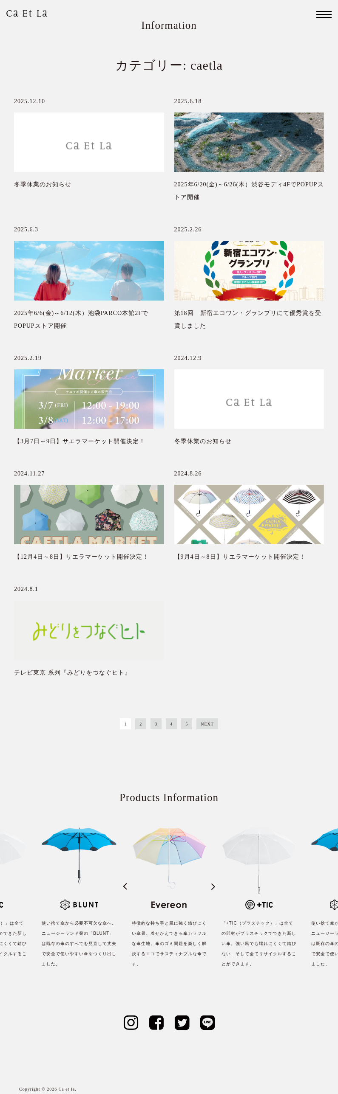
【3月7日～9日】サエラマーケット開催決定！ (79, 441)
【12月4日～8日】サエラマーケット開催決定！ (81, 557)
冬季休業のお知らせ (42, 184)
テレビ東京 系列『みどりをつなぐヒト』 (72, 672)
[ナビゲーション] (324, 14)
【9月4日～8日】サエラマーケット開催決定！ (240, 557)
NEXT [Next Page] (207, 724)
